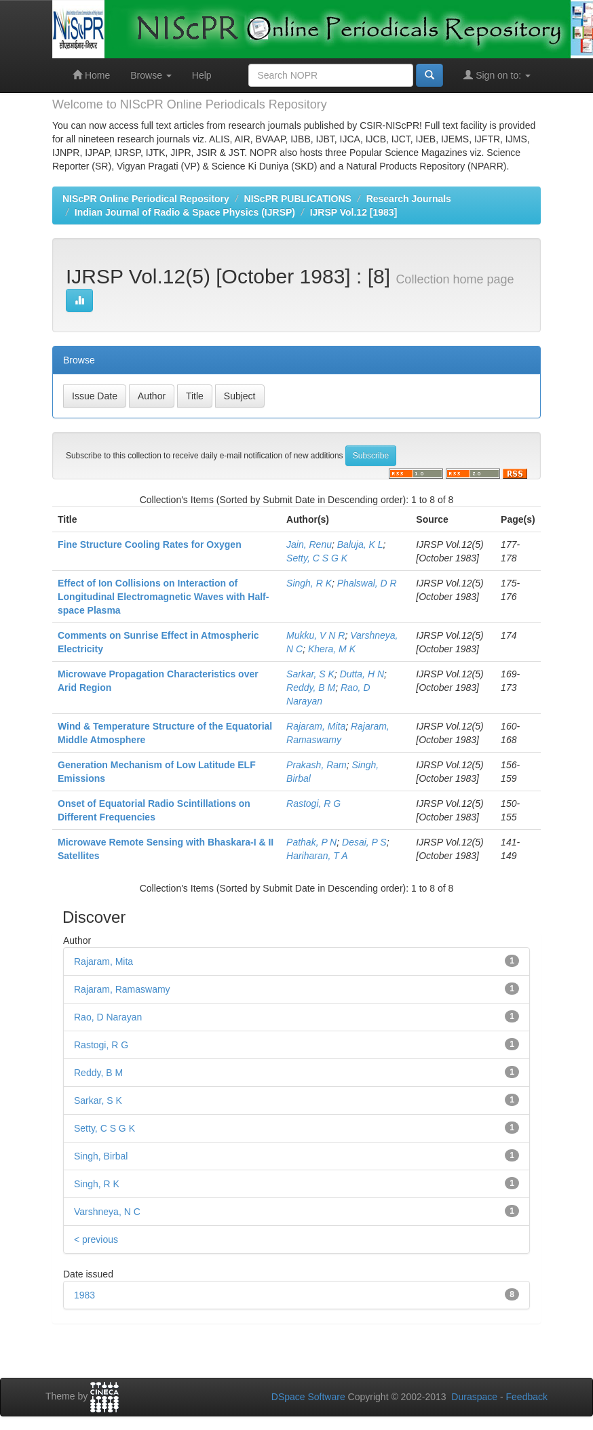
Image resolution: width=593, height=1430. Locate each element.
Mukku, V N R (315, 635)
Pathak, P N (311, 842)
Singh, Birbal (101, 1156)
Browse (151, 75)
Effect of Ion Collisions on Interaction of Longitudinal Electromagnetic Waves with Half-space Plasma (163, 597)
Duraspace (474, 1396)
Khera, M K (332, 648)
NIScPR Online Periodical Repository (145, 198)
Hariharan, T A (317, 855)
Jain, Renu (309, 544)
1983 (84, 1295)
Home (91, 75)
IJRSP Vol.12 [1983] (354, 212)
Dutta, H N (362, 674)
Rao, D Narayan (108, 1017)
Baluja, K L (360, 544)
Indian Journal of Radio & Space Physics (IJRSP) (185, 212)
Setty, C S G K (316, 558)
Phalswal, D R (367, 583)
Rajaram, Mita (315, 726)
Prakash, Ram (316, 764)
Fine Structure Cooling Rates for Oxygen (150, 544)
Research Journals (408, 198)
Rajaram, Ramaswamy (122, 989)
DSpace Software (308, 1396)
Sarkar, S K (310, 674)
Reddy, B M (310, 687)
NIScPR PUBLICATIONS (297, 198)
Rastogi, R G (313, 803)
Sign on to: (497, 75)
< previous (96, 1239)
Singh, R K (309, 583)
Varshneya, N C (107, 1211)
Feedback (527, 1396)
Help (202, 75)
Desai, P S (364, 842)
